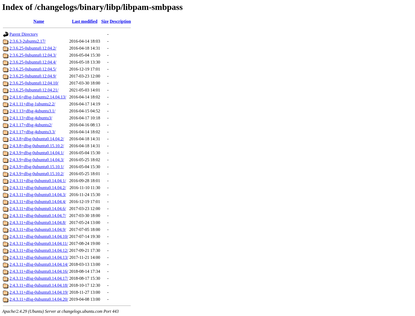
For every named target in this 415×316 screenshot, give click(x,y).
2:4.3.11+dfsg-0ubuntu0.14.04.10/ (38, 236)
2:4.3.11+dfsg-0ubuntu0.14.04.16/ (38, 271)
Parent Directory (23, 34)
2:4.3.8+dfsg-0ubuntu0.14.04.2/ (36, 139)
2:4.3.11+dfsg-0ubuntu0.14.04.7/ (37, 215)
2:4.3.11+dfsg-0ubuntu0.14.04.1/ (37, 180)
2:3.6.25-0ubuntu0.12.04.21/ (34, 90)
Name (38, 21)
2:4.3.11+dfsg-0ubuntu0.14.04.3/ (37, 194)
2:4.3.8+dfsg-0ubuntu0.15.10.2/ (36, 146)
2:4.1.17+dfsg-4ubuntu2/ (30, 125)
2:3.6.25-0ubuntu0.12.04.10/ (34, 83)
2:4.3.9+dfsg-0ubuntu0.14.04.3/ (36, 159)
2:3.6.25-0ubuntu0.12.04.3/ (32, 55)
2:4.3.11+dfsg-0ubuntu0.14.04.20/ (38, 299)
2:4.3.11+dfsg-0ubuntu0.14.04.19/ (38, 292)
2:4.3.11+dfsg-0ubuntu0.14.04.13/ (38, 257)
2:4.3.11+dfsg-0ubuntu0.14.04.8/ (37, 222)
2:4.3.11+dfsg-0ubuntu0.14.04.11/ (38, 243)
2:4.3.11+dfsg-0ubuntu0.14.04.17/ (38, 278)
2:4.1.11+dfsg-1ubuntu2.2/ (32, 104)
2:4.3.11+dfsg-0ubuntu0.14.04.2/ (37, 187)
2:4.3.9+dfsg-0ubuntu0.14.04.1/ (36, 152)
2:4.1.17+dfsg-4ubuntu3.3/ (32, 132)
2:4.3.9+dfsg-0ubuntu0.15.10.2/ (36, 173)
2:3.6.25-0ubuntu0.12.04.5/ (32, 69)
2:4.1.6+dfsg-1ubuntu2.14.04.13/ (37, 97)
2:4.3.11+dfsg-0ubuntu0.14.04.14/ (38, 264)
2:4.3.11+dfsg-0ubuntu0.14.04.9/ (37, 229)
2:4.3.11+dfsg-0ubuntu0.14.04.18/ (38, 285)
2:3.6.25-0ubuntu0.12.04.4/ (32, 62)
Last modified (85, 21)
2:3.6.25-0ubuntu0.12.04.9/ (32, 76)
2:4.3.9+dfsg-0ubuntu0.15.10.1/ (36, 166)
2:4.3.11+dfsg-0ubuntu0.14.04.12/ (38, 250)
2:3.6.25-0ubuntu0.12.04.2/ (32, 48)
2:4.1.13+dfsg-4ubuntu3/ (30, 118)
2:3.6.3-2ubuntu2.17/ (27, 41)
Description (120, 21)
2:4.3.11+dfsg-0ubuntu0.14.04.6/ (37, 208)
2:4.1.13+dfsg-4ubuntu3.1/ (32, 111)
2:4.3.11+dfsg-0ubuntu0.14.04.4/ (37, 201)
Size (105, 21)
